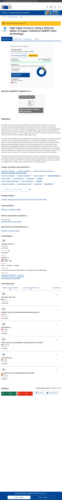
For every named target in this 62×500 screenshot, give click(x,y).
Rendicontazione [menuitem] (27, 39)
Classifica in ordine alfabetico (10, 287)
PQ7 (9, 17)
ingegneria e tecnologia (8, 171)
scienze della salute (27, 181)
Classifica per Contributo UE (31, 287)
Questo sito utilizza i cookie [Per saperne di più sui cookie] (23, 493)
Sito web (20, 275)
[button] (51, 7)
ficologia (40, 178)
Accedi (47, 7)
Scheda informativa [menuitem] (7, 39)
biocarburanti (48, 184)
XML (10, 393)
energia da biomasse (54, 175)
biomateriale (37, 184)
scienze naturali (5, 178)
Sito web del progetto (18, 55)
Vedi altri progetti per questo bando (11, 221)
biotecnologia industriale (24, 184)
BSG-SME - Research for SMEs (10, 230)
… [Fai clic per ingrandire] (4, 17)
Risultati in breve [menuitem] (17, 39)
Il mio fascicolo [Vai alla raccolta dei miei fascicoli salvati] (52, 393)
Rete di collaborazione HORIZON (10, 278)
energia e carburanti (39, 175)
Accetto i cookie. (19, 497)
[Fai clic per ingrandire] (56, 294)
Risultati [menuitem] (37, 39)
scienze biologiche (18, 178)
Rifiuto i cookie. (43, 497)
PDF (26, 393)
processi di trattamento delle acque (43, 171)
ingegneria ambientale (24, 171)
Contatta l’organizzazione (8, 275)
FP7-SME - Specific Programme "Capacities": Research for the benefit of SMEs (24, 199)
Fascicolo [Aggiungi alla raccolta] (39, 392)
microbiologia (30, 178)
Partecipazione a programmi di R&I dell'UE (12, 276)
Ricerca (55, 7)
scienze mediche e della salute (10, 181)
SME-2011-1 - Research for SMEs (11, 209)
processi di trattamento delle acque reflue (14, 173)
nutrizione (39, 181)
